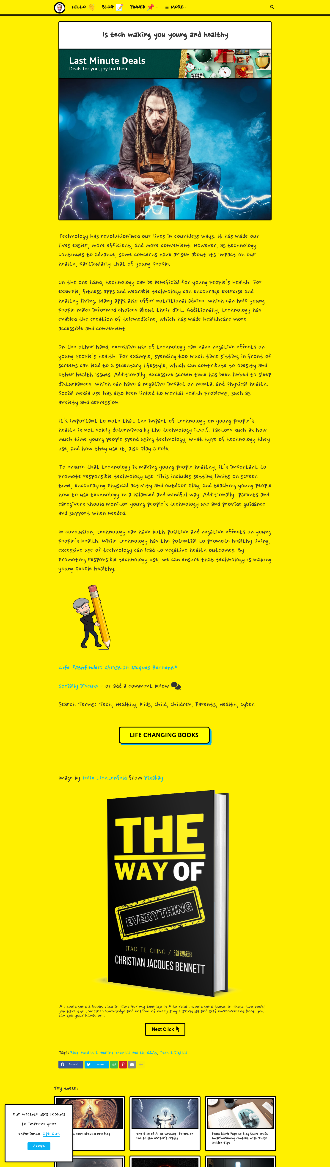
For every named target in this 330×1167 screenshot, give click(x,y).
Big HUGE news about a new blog (85, 1134)
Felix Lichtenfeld (104, 778)
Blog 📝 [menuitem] (113, 7)
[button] (272, 7)
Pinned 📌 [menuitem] (142, 7)
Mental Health (130, 1053)
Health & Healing (97, 1053)
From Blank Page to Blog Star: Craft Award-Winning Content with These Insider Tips (240, 1138)
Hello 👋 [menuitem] (84, 7)
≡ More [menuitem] (174, 7)
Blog (74, 1053)
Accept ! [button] (39, 1147)
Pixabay (153, 778)
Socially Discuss (78, 686)
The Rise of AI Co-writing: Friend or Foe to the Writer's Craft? (164, 1136)
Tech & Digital (173, 1053)
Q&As (152, 1053)
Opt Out (51, 1134)
